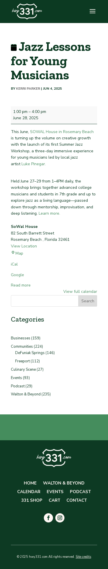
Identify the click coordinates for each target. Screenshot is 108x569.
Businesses (20, 338)
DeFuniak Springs (30, 352)
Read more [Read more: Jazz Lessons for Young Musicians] (21, 285)
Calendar (28, 492)
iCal (14, 264)
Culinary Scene (23, 369)
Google (17, 275)
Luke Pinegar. (33, 164)
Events (16, 377)
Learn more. (49, 213)
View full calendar (80, 291)
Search (87, 301)
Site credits (83, 557)
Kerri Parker (28, 88)
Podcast (18, 386)
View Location (24, 246)
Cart (54, 500)
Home (30, 483)
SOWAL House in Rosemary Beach (62, 131)
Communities (22, 346)
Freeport (22, 361)
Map (17, 253)
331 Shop (31, 500)
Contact (76, 500)
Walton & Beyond (26, 394)
